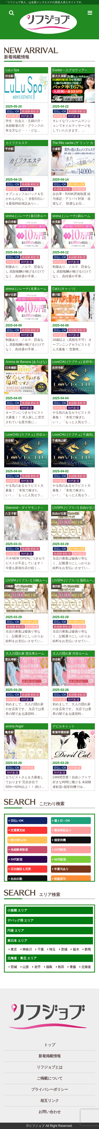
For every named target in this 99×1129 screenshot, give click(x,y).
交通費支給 (17, 830)
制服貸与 (59, 878)
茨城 (63, 949)
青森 (72, 967)
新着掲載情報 (50, 1056)
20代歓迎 (59, 849)
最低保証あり (62, 830)
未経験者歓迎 (18, 849)
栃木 (75, 949)
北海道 (85, 967)
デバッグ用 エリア (20, 920)
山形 (25, 967)
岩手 (36, 967)
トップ (49, 1045)
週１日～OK (61, 820)
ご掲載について (50, 1078)
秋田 (60, 967)
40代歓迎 (59, 859)
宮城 (13, 967)
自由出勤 (15, 878)
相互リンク (49, 1100)
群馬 (87, 949)
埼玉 (51, 949)
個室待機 (59, 840)
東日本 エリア (17, 941)
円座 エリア (15, 930)
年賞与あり (60, 869)
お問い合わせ (50, 1112)
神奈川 (26, 949)
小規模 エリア (17, 910)
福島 (48, 967)
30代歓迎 (15, 859)
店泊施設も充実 (20, 869)
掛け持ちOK (18, 840)
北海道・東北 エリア (22, 958)
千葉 (39, 949)
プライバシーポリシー (49, 1089)
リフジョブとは (50, 1067)
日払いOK (16, 820)
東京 (13, 949)
